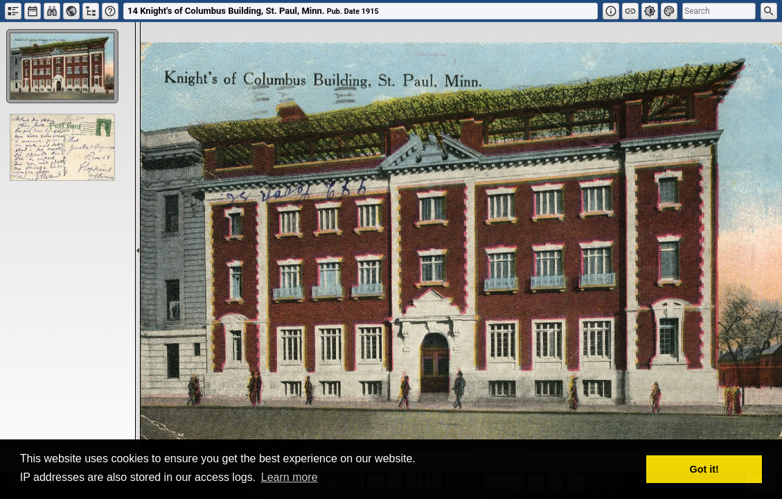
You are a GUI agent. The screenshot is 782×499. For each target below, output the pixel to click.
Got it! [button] (704, 469)
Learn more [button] (289, 477)
